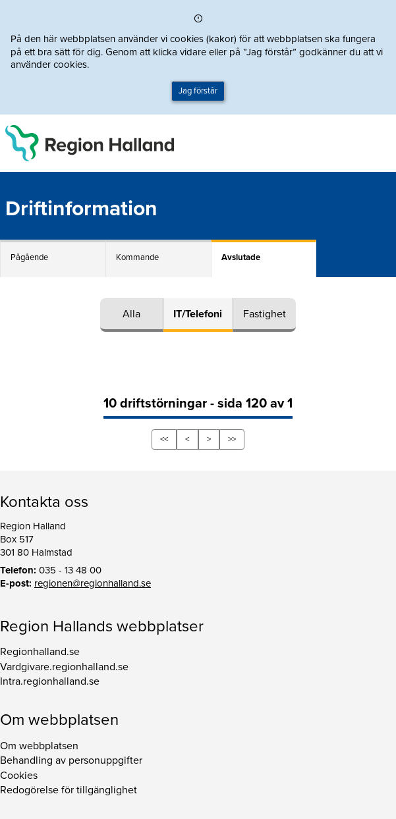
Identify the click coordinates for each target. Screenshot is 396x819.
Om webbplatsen (39, 746)
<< (164, 439)
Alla (131, 314)
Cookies (19, 775)
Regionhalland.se (40, 651)
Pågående (29, 257)
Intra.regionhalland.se (49, 681)
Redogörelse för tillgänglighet (68, 790)
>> (232, 439)
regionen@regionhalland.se (92, 583)
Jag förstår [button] (198, 91)
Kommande (137, 257)
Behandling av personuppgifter (71, 760)
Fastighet (264, 314)
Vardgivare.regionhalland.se (64, 667)
